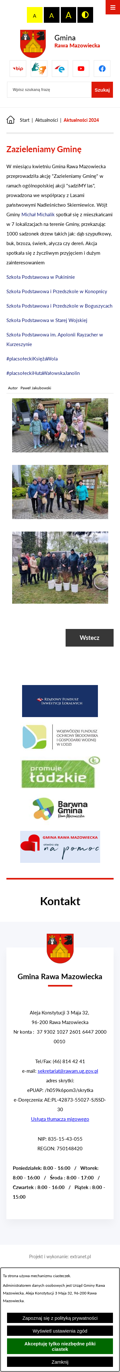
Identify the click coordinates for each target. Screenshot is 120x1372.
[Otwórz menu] (113, 7)
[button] (60, 450)
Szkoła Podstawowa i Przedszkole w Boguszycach (59, 306)
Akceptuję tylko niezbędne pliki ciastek (60, 1346)
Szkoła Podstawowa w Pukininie (40, 277)
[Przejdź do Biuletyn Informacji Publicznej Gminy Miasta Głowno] (18, 69)
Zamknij (60, 1362)
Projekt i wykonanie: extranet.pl (60, 1256)
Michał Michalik (38, 214)
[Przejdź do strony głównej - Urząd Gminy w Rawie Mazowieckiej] (60, 973)
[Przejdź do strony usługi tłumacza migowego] (39, 69)
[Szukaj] (102, 90)
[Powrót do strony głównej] (17, 120)
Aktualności (46, 120)
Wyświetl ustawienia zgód (60, 1331)
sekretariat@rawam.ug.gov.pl (68, 1071)
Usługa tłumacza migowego (60, 1119)
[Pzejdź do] (60, 69)
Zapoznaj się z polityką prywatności (60, 1318)
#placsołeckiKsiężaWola (32, 358)
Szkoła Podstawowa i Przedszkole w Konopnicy (56, 291)
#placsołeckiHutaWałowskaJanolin (43, 373)
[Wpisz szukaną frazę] (49, 90)
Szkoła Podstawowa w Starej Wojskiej (46, 320)
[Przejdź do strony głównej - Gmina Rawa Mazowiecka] (60, 44)
